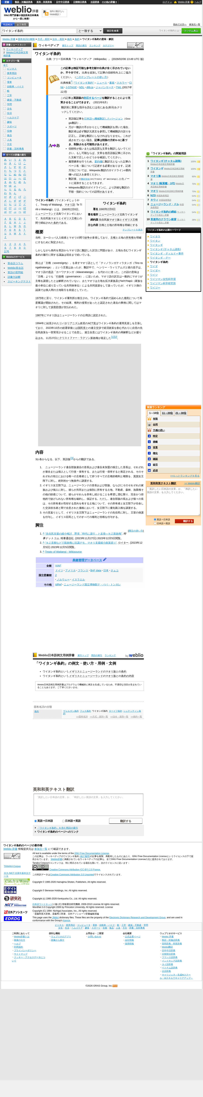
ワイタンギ (156, 168)
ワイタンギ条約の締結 (163, 211)
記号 (6, 251)
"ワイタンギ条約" (84, 82)
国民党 (82, 327)
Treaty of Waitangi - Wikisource (63, 551)
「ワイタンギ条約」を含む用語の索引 (57, 827)
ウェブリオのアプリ (61, 936)
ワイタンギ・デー (160, 257)
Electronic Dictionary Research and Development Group (137, 917)
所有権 (130, 237)
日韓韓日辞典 (80, 2)
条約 (69, 39)
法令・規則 (58, 39)
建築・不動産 (14, 99)
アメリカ (70, 570)
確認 (155, 459)
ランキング (94, 45)
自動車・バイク (15, 86)
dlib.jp (90, 87)
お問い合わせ (94, 936)
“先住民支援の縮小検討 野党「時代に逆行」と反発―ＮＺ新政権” (83, 533)
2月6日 (111, 209)
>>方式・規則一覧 (99, 716)
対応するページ (93, 97)
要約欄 (98, 161)
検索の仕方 (19, 940)
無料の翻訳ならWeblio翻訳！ (57, 13)
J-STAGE (71, 87)
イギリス (74, 671)
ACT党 (92, 323)
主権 (113, 237)
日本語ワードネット (42, 904)
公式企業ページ (133, 936)
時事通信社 (67, 538)
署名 (95, 209)
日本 (106, 570)
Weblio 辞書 (184, 2)
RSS (115, 986)
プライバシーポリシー (25, 950)
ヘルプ (197, 2)
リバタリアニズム (69, 323)
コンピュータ (14, 77)
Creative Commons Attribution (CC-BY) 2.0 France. (75, 869)
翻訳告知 (85, 178)
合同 (155, 424)
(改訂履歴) (85, 856)
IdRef (58, 584)
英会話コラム (15, 263)
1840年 (103, 209)
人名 (9, 139)
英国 (135, 476)
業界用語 (12, 73)
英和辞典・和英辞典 (172, 943)
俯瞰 (155, 441)
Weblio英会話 (15, 267)
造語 (50, 272)
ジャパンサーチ (105, 87)
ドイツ (59, 570)
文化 (9, 108)
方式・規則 (44, 39)
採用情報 (129, 943)
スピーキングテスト (19, 281)
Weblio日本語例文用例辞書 (56, 655)
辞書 (7, 2)
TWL (118, 87)
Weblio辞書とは (21, 936)
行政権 (60, 276)
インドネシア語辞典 (172, 961)
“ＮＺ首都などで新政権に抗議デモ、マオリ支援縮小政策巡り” (81, 542)
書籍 (111, 82)
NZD (153, 195)
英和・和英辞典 (44, 2)
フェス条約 (85, 711)
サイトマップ (20, 954)
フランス (83, 570)
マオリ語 (70, 204)
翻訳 (84, 250)
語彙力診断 (14, 276)
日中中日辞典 (62, 2)
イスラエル (78, 579)
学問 (9, 104)
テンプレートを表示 (133, 230)
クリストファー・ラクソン (74, 337)
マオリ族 (111, 671)
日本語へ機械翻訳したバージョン (103, 118)
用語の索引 (81, 45)
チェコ (115, 570)
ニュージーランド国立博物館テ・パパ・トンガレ (92, 584)
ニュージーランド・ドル (164, 204)
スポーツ (12, 126)
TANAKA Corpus (12, 866)
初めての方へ (180, 24)
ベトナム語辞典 (169, 967)
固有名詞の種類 (26, 39)
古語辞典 (94, 2)
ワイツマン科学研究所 (163, 283)
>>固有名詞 (81, 716)
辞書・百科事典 (15, 148)
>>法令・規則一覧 (119, 716)
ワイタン (155, 240)
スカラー (122, 82)
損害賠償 (56, 307)
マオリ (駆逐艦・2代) (162, 183)
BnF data (95, 570)
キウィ (154, 199)
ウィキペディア (48, 45)
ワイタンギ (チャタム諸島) (166, 160)
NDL (81, 87)
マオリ (113, 219)
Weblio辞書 (56, 859)
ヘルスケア (13, 117)
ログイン (167, 2)
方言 (9, 144)
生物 (9, 131)
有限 (155, 418)
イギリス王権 (130, 219)
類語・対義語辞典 (24, 2)
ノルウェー (63, 579)
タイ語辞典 (167, 964)
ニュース (102, 82)
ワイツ (154, 274)
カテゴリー (108, 45)
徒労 (155, 464)
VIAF (58, 565)
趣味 (9, 122)
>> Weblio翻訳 (192, 483)
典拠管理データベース (87, 560)
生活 (9, 113)
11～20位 (167, 412)
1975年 (39, 298)
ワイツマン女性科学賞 (163, 279)
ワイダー (155, 270)
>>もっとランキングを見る (184, 475)
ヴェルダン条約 (71, 711)
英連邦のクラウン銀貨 (163, 219)
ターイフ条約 (115, 711)
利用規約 (18, 947)
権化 (155, 453)
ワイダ (154, 266)
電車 (9, 82)
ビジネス (12, 68)
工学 (9, 95)
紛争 (87, 237)
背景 (155, 447)
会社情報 (129, 940)
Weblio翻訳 (167, 947)
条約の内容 (127, 675)
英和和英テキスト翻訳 (53, 789)
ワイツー (155, 287)
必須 (155, 470)
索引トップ (67, 45)
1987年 (39, 315)
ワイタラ (155, 236)
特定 (155, 436)
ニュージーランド (109, 214)
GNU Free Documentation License (92, 853)
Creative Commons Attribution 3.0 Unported (72, 874)
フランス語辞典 (169, 957)
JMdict (55, 917)
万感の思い (159, 430)
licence (66, 920)
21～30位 (180, 412)
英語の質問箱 (15, 272)
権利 (126, 298)
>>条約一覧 (136, 716)
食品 (9, 135)
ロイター (123, 542)
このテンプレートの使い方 (91, 77)
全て (5, 65)
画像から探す (57, 940)
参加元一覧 (194, 24)
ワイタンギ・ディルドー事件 (167, 253)
